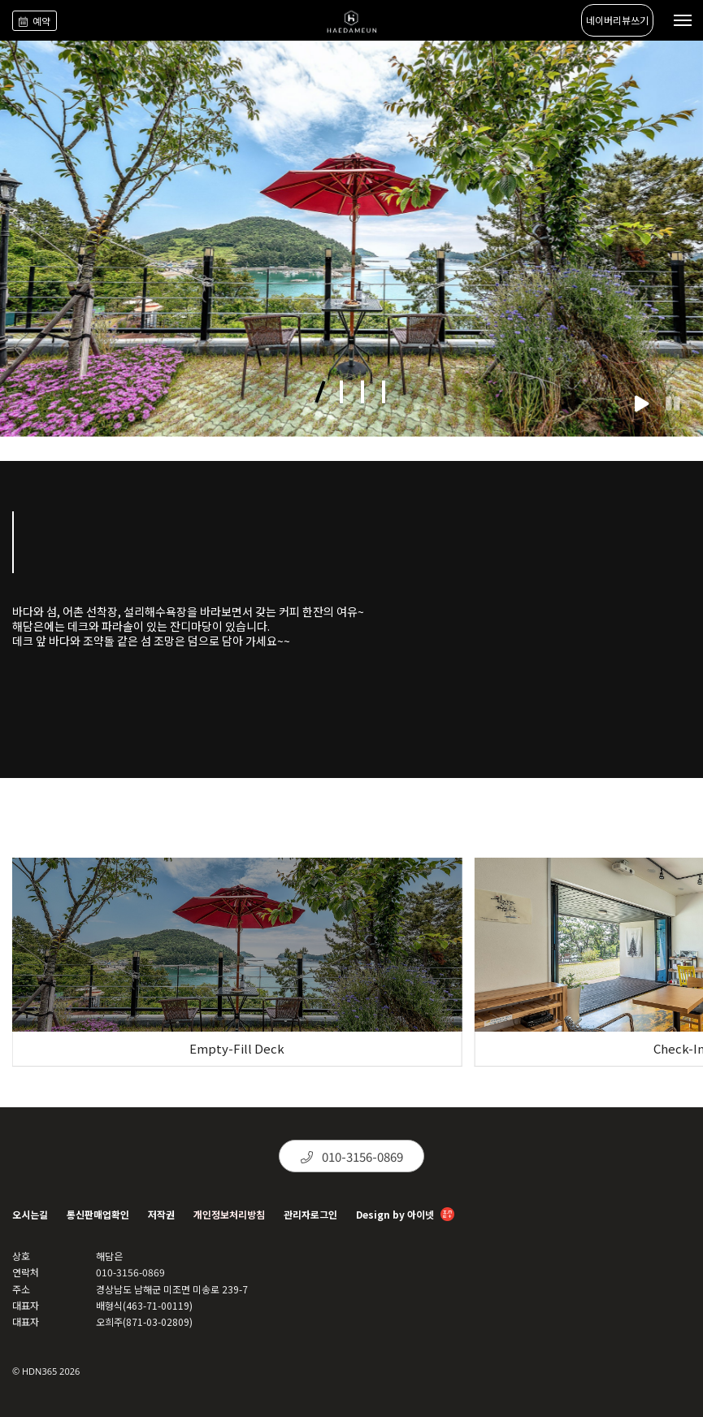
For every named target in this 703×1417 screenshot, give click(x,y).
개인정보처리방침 (229, 1214)
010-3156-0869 (352, 1156)
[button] (320, 391)
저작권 (161, 1214)
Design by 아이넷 (405, 1215)
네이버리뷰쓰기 (617, 20)
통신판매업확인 (98, 1214)
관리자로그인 (310, 1214)
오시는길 (30, 1214)
